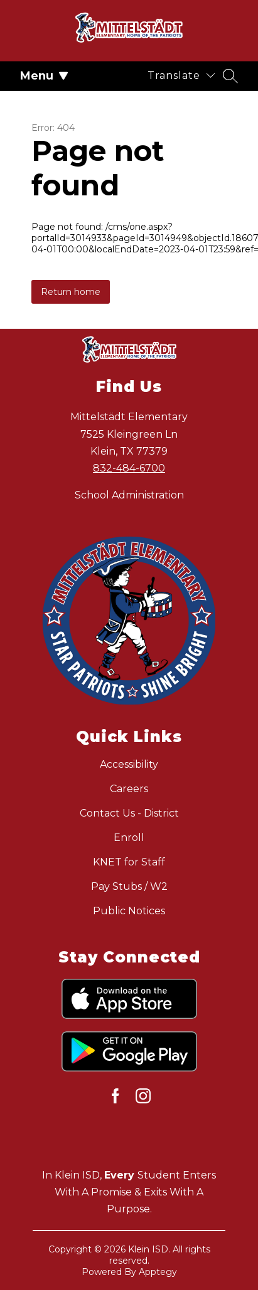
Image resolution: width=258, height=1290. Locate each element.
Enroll (129, 838)
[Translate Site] (181, 75)
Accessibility (129, 764)
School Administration (129, 495)
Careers (129, 789)
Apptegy (158, 1271)
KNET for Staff (129, 862)
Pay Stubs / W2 (129, 886)
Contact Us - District (129, 813)
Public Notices (129, 911)
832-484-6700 (129, 468)
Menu (44, 76)
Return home (70, 291)
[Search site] (230, 75)
